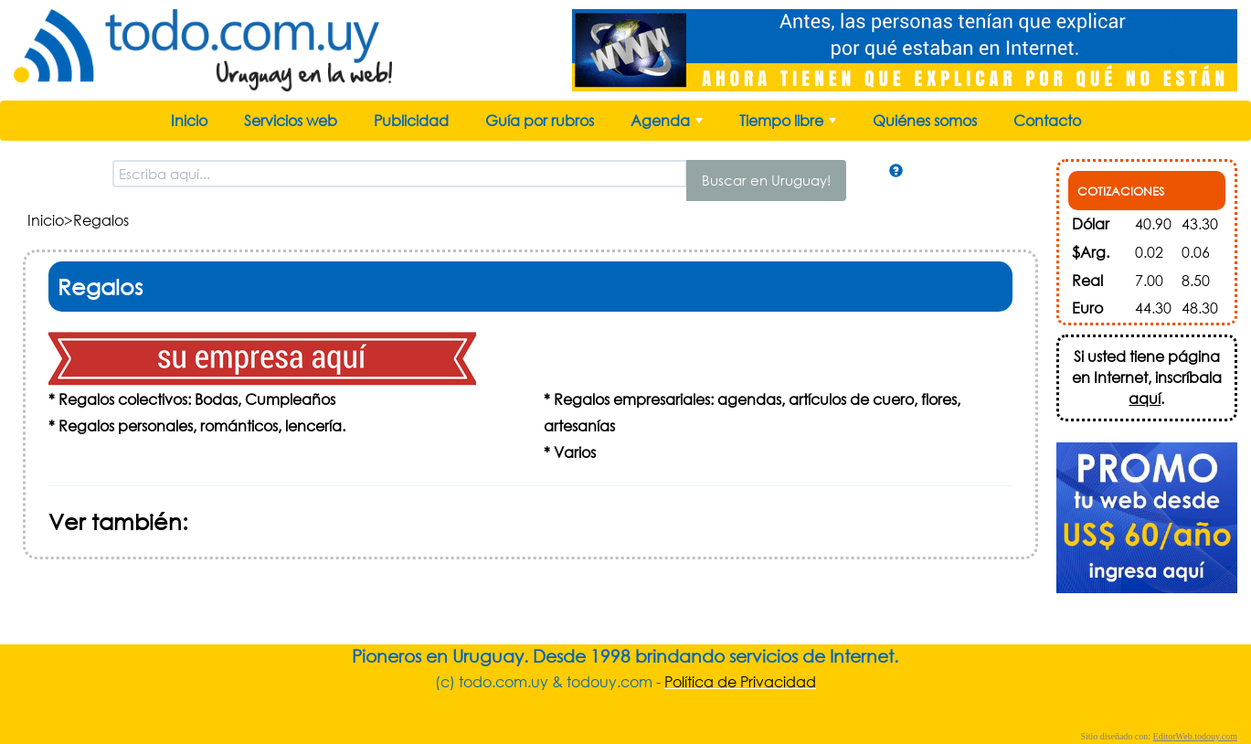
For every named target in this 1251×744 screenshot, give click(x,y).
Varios (575, 452)
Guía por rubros (539, 120)
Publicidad (411, 120)
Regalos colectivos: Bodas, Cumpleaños (196, 399)
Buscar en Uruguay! (766, 180)
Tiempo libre (789, 125)
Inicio (189, 120)
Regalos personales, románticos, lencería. (201, 425)
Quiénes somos (925, 120)
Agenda (668, 125)
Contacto (1047, 120)
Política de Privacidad (740, 681)
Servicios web (290, 120)
